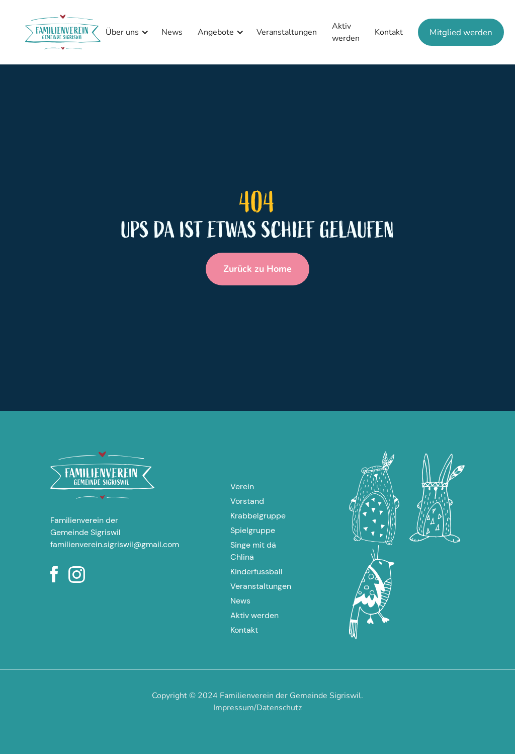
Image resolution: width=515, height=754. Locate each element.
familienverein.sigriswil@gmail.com (102, 544)
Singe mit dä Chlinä (253, 551)
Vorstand (247, 501)
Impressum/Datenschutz (257, 707)
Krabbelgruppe (258, 515)
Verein (242, 486)
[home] (63, 32)
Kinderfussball (256, 571)
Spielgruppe (252, 530)
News (172, 32)
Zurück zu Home (257, 269)
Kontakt (389, 32)
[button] (125, 32)
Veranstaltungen (286, 32)
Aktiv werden (346, 32)
